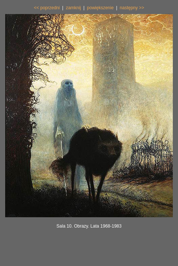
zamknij (73, 7)
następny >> (132, 7)
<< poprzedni (47, 7)
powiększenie (100, 7)
